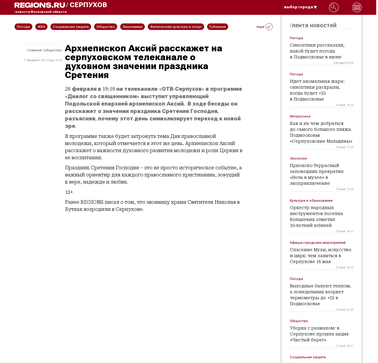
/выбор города (300, 7)
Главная (35, 50)
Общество (53, 50)
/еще (264, 26)
